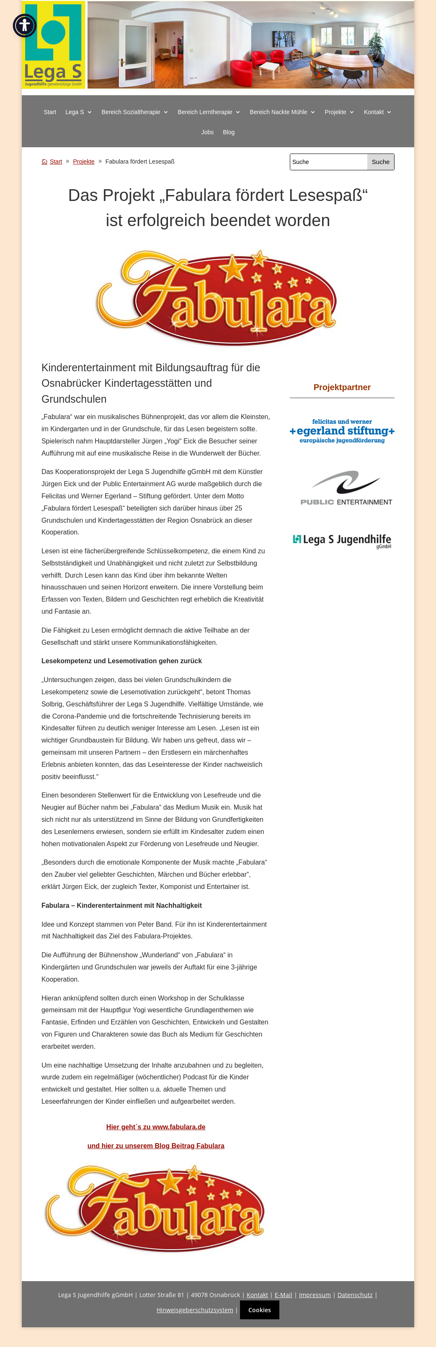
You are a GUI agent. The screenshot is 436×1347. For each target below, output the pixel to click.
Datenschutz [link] (355, 1295)
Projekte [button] (335, 112)
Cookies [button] (259, 1310)
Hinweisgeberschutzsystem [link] (195, 1310)
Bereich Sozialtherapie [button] (131, 112)
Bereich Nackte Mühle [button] (278, 112)
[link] (218, 90)
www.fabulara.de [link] (179, 1127)
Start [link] (50, 112)
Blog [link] (229, 132)
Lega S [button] (74, 112)
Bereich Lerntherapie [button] (205, 112)
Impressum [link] (315, 1295)
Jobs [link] (207, 132)
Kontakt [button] (374, 112)
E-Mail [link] (283, 1295)
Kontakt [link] (257, 1295)
